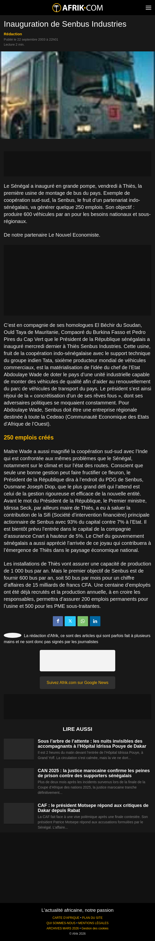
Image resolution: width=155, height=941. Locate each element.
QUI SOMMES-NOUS (61, 923)
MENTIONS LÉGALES (93, 923)
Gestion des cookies (95, 928)
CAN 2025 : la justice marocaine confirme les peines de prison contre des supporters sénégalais (94, 773)
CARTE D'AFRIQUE (65, 918)
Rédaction (13, 34)
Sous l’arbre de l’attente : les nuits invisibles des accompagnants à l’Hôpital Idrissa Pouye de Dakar (92, 744)
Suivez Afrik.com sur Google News (77, 682)
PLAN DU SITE (92, 918)
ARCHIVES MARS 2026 (63, 928)
